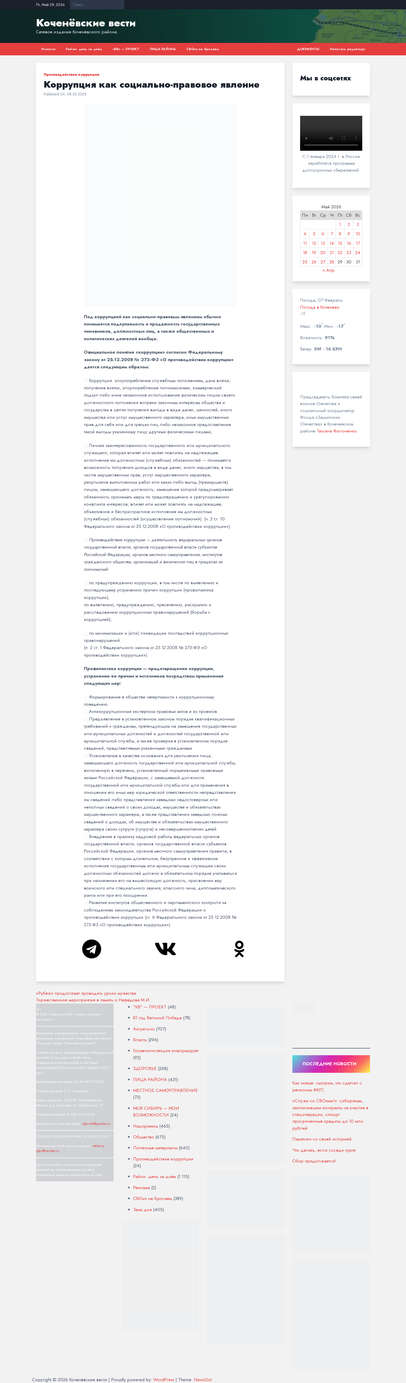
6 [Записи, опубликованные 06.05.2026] (323, 233)
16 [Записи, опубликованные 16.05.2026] (349, 243)
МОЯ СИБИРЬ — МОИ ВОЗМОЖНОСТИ (156, 1111)
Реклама (141, 1187)
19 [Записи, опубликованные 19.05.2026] (314, 252)
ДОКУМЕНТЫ (308, 49)
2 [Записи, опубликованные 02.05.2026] (349, 224)
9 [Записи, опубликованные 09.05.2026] (348, 233)
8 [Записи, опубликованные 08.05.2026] (340, 233)
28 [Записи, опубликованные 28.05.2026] (331, 262)
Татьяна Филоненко (337, 431)
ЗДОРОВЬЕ (145, 1068)
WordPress (163, 1379)
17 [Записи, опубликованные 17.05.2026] (358, 243)
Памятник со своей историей (322, 1139)
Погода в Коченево (319, 307)
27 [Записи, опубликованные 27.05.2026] (323, 262)
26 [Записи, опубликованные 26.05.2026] (313, 262)
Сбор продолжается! (314, 1161)
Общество (143, 1137)
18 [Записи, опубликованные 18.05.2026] (305, 252)
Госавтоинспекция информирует (166, 1050)
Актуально (144, 1028)
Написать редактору (347, 49)
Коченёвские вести (86, 22)
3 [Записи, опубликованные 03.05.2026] (358, 224)
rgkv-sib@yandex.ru (96, 1123)
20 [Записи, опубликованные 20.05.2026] (322, 252)
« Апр (329, 270)
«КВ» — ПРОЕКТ (126, 49)
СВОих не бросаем (202, 49)
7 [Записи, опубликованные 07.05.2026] (332, 233)
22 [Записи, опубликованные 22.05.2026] (340, 252)
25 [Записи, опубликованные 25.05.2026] (304, 262)
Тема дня (142, 1209)
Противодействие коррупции (71, 74)
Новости (48, 49)
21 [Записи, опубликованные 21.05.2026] (332, 252)
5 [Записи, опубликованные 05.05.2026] (314, 233)
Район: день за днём (84, 49)
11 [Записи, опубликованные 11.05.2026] (305, 243)
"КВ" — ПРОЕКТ (149, 1007)
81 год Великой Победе (157, 1017)
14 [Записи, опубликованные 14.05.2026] (331, 243)
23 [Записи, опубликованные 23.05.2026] (348, 252)
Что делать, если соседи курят (324, 1150)
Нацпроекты (145, 1126)
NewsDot (203, 1379)
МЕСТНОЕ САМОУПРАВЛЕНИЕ (165, 1090)
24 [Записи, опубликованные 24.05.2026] (357, 252)
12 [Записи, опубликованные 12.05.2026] (314, 243)
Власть (140, 1039)
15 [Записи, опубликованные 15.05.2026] (340, 243)
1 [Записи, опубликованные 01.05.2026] (340, 224)
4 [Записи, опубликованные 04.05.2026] (304, 233)
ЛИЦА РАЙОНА (163, 49)
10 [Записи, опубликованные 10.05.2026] (358, 233)
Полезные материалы (155, 1147)
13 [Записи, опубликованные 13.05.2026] (323, 243)
